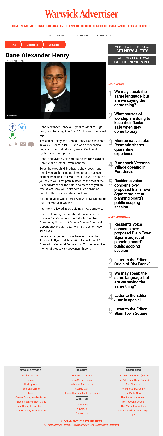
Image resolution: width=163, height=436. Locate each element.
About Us (62, 35)
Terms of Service (72, 424)
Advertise (82, 35)
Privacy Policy (88, 424)
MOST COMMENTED (119, 216)
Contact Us (104, 35)
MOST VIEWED (116, 84)
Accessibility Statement (107, 424)
